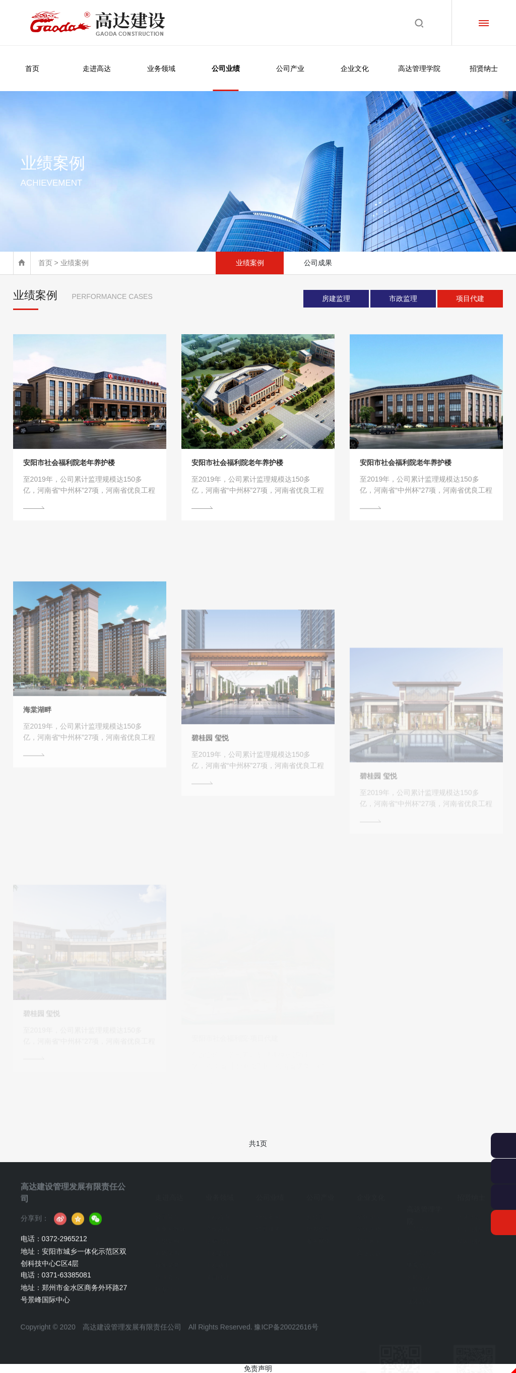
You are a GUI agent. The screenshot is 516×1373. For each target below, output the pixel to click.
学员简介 (419, 1225)
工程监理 (218, 1249)
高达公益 (369, 1249)
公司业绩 (226, 77)
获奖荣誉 (167, 1261)
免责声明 (258, 1368)
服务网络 (318, 1237)
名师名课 (419, 1273)
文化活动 (369, 1225)
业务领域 (161, 68)
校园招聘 (469, 1237)
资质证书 (167, 1249)
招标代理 (218, 1237)
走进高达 (97, 68)
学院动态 (419, 1261)
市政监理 (403, 298)
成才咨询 (419, 1297)
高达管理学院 (419, 68)
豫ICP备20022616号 (286, 1343)
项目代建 (470, 298)
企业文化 (355, 68)
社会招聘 (469, 1225)
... (208, 1285)
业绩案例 (250, 263)
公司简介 (167, 1212)
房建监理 (336, 298)
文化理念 (369, 1212)
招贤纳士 (484, 68)
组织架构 (167, 1237)
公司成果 (318, 263)
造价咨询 (218, 1225)
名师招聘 (419, 1285)
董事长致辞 (170, 1225)
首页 (32, 68)
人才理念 (469, 1212)
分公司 (315, 1212)
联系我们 (167, 1285)
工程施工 (218, 1261)
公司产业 (290, 68)
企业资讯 (167, 1273)
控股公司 (318, 1225)
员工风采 (369, 1237)
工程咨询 (218, 1212)
